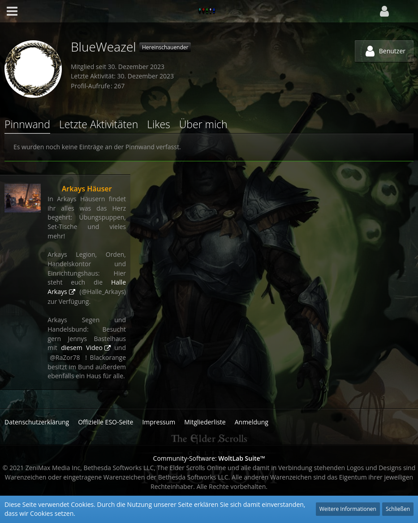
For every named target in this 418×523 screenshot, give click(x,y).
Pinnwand (27, 124)
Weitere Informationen (347, 509)
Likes (158, 124)
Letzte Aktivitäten (98, 124)
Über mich (203, 124)
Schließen (398, 509)
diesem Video (82, 347)
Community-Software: (209, 458)
